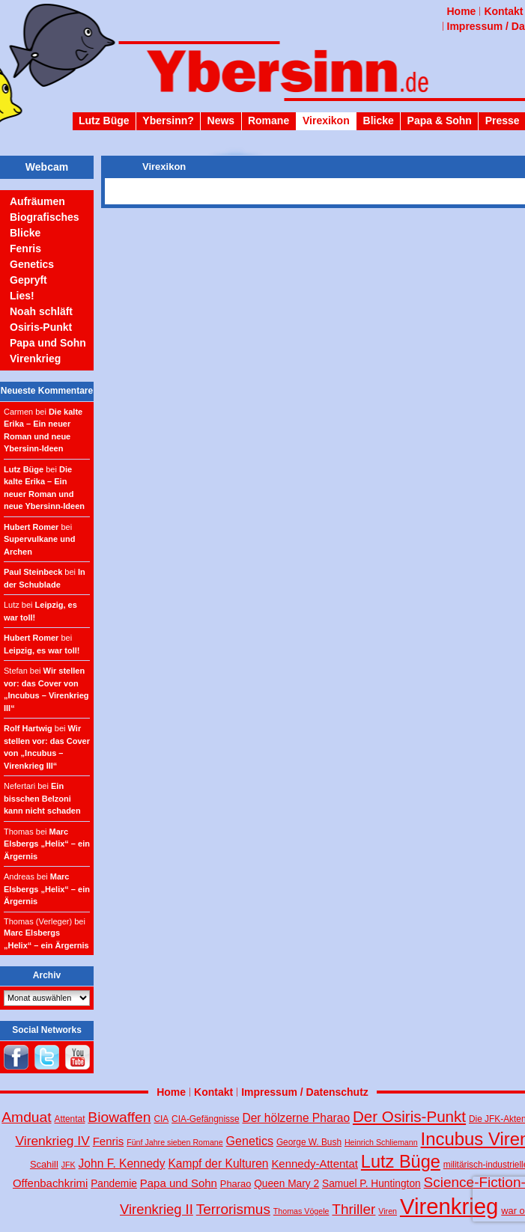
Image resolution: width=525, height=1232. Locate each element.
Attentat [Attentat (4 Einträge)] (70, 1119)
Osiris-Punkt (41, 327)
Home (461, 11)
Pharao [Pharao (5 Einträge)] (235, 1183)
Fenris (25, 248)
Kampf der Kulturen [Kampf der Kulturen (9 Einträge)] (218, 1163)
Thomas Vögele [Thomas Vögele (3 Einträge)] (301, 1211)
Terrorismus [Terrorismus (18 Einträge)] (233, 1209)
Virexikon (326, 120)
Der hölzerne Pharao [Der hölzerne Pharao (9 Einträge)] (296, 1117)
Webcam (46, 167)
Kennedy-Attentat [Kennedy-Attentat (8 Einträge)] (314, 1163)
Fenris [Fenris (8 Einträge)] (108, 1141)
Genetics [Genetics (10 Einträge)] (249, 1140)
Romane (268, 120)
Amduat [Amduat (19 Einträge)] (26, 1117)
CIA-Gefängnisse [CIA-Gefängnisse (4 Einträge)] (205, 1119)
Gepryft (28, 280)
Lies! (22, 296)
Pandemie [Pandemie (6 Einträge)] (114, 1183)
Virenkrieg (35, 359)
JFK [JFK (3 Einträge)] (68, 1164)
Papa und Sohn (48, 343)
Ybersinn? (167, 120)
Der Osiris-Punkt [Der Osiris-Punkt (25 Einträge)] (409, 1116)
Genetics (32, 264)
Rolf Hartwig (28, 728)
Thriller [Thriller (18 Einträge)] (353, 1209)
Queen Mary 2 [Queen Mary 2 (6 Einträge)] (286, 1183)
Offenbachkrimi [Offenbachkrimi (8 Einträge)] (50, 1183)
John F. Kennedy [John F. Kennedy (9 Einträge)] (122, 1163)
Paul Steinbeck (33, 571)
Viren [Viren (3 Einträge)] (387, 1211)
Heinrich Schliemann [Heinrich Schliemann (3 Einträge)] (381, 1142)
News (221, 120)
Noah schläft (41, 311)
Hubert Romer (31, 526)
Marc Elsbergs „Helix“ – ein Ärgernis (47, 844)
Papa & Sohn (439, 120)
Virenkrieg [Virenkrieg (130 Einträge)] (449, 1206)
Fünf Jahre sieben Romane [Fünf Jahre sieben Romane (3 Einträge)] (175, 1142)
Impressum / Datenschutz (304, 1092)
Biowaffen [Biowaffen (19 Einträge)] (119, 1117)
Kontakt (503, 11)
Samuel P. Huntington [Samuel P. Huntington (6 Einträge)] (371, 1183)
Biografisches (44, 217)
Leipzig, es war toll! (41, 650)
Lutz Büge (104, 120)
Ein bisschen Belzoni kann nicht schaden (42, 798)
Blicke (378, 120)
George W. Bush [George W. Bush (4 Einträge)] (309, 1142)
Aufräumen (37, 201)
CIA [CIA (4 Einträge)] (161, 1119)
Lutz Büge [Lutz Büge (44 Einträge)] (400, 1161)
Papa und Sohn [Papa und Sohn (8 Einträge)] (178, 1183)
